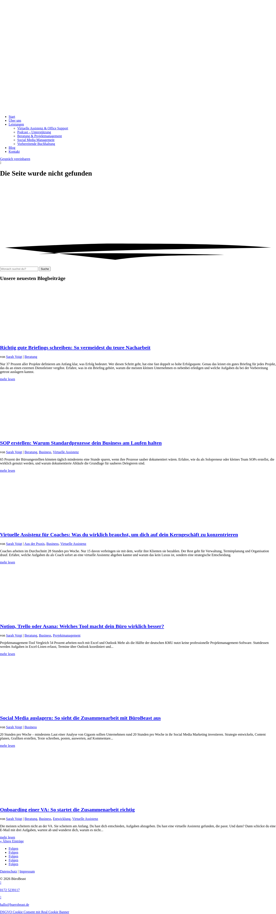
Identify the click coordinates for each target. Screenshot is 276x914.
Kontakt (14, 151)
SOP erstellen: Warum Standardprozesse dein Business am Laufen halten (81, 443)
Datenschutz (8, 871)
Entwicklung (62, 819)
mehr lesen (7, 379)
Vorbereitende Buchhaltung (36, 144)
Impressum (27, 871)
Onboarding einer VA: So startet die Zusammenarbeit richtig (67, 809)
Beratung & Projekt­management (39, 136)
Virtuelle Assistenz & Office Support (42, 128)
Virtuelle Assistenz (66, 452)
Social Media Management (35, 140)
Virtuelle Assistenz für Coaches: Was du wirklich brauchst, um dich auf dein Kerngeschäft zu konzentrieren (119, 534)
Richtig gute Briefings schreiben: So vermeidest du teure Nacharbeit (75, 347)
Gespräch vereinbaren (15, 159)
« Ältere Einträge (12, 841)
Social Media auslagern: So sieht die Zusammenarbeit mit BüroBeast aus (80, 718)
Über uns (15, 120)
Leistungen (16, 124)
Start (12, 116)
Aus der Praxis (34, 544)
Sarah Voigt (14, 357)
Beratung (31, 357)
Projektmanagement (66, 635)
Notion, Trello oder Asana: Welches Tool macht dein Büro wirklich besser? (82, 626)
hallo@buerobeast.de (14, 904)
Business (45, 452)
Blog (12, 147)
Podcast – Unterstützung (34, 132)
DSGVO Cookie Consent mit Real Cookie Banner (34, 912)
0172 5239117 (10, 890)
